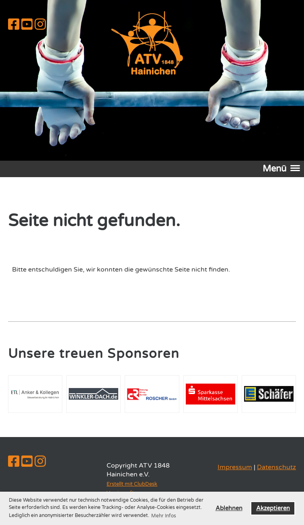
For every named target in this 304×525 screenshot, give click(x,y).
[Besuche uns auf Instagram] (40, 25)
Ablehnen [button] (229, 508)
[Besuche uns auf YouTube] (27, 25)
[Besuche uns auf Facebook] (13, 25)
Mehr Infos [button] (163, 516)
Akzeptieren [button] (273, 508)
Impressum (235, 467)
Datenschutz (276, 467)
